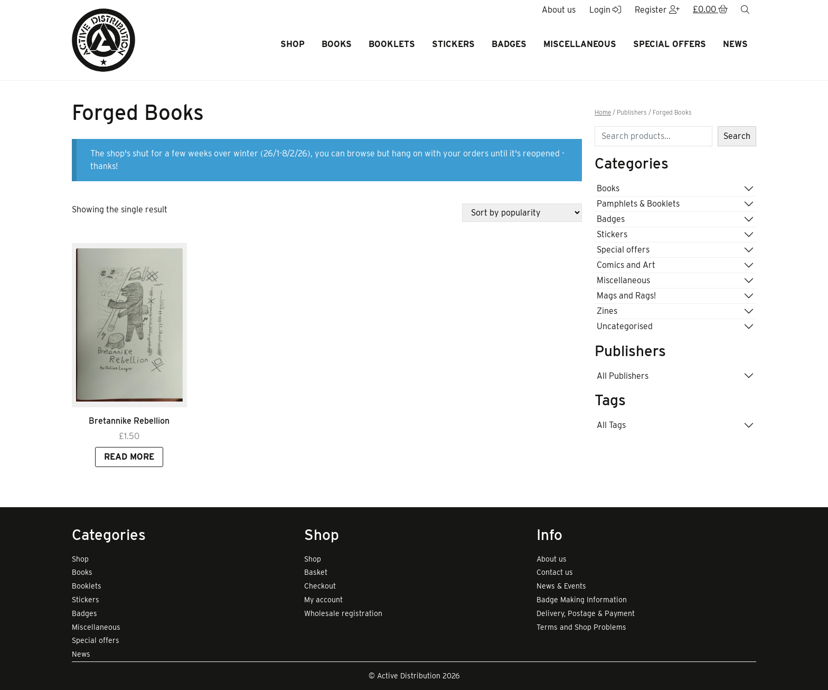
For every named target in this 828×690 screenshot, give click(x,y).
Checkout (320, 586)
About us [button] (559, 10)
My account (323, 599)
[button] (710, 10)
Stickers (453, 44)
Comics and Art (626, 265)
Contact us (555, 572)
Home (603, 112)
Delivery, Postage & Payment (586, 613)
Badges (509, 44)
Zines (607, 311)
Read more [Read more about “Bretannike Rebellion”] (129, 457)
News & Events (561, 586)
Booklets (392, 44)
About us (552, 559)
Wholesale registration (343, 613)
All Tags (611, 425)
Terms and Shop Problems (581, 627)
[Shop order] (522, 212)
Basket (315, 572)
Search (736, 136)
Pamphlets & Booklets (638, 204)
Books (337, 44)
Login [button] (605, 10)
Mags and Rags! (626, 296)
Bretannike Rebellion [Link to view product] (129, 421)
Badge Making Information (582, 599)
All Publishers (622, 376)
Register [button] (657, 10)
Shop (292, 44)
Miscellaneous (579, 44)
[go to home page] (103, 39)
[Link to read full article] (129, 325)
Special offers (669, 44)
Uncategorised (625, 326)
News (735, 44)
